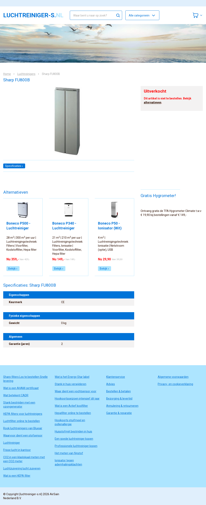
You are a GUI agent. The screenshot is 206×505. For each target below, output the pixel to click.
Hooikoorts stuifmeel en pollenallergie (70, 422)
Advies (110, 384)
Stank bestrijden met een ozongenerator (19, 404)
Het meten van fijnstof (69, 453)
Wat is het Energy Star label (72, 376)
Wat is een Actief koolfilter (71, 405)
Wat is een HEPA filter (16, 475)
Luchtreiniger (11, 442)
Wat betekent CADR (15, 395)
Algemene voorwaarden (173, 376)
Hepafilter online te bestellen (73, 413)
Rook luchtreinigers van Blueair (22, 428)
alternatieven (152, 102)
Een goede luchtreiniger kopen (74, 438)
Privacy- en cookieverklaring (175, 384)
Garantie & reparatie (119, 413)
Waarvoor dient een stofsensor (22, 435)
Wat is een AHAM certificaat (21, 388)
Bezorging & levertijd (119, 398)
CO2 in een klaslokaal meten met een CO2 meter (24, 459)
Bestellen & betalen (118, 391)
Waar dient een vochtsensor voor (75, 391)
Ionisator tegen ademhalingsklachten (68, 462)
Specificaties (14, 166)
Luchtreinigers (26, 74)
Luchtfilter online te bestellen (21, 421)
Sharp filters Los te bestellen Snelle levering (25, 378)
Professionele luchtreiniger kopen (76, 446)
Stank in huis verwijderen (70, 384)
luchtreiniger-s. (33, 15)
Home (7, 74)
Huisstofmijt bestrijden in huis (73, 431)
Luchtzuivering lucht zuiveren (21, 468)
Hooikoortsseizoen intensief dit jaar (77, 398)
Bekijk (13, 268)
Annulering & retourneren (122, 405)
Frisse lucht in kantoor (17, 450)
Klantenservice (115, 376)
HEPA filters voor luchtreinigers (22, 413)
